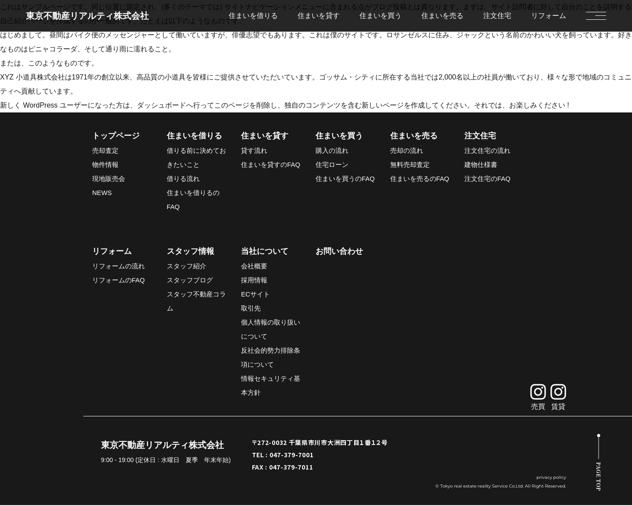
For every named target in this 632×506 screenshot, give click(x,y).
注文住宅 (497, 15)
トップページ (116, 136)
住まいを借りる (194, 136)
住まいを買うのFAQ (345, 179)
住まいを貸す (264, 136)
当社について (264, 252)
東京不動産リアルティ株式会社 (87, 16)
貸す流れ (254, 151)
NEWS (102, 193)
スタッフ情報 (190, 252)
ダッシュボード (161, 105)
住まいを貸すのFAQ (270, 165)
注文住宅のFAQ (487, 179)
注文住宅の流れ (487, 151)
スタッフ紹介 (186, 267)
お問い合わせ (339, 252)
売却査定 (105, 151)
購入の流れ (332, 151)
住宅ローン (332, 165)
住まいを (253, 15)
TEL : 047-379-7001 (283, 455)
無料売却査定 (410, 165)
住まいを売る (414, 136)
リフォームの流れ (118, 267)
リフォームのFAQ (118, 281)
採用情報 (254, 281)
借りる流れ (183, 179)
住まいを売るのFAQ (419, 179)
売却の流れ (406, 151)
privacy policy (551, 478)
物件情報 (105, 165)
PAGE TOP (599, 477)
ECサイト (255, 295)
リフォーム (548, 15)
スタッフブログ (190, 281)
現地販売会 (108, 179)
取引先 (251, 309)
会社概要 (254, 267)
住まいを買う (339, 136)
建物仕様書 (480, 165)
